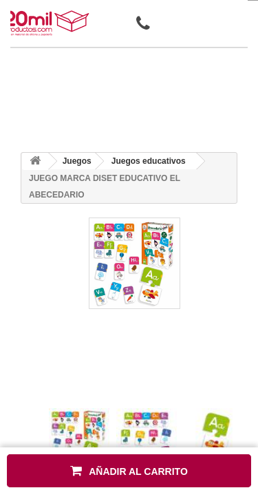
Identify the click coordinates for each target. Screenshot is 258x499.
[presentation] (54, 396)
